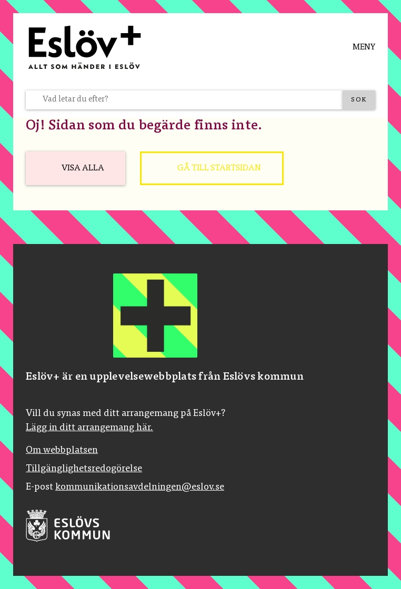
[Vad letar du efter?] (190, 99)
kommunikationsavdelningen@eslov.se (139, 487)
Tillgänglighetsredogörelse (84, 469)
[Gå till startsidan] (212, 168)
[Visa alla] (75, 168)
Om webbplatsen (62, 450)
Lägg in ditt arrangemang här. (89, 428)
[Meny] (355, 47)
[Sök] (359, 99)
